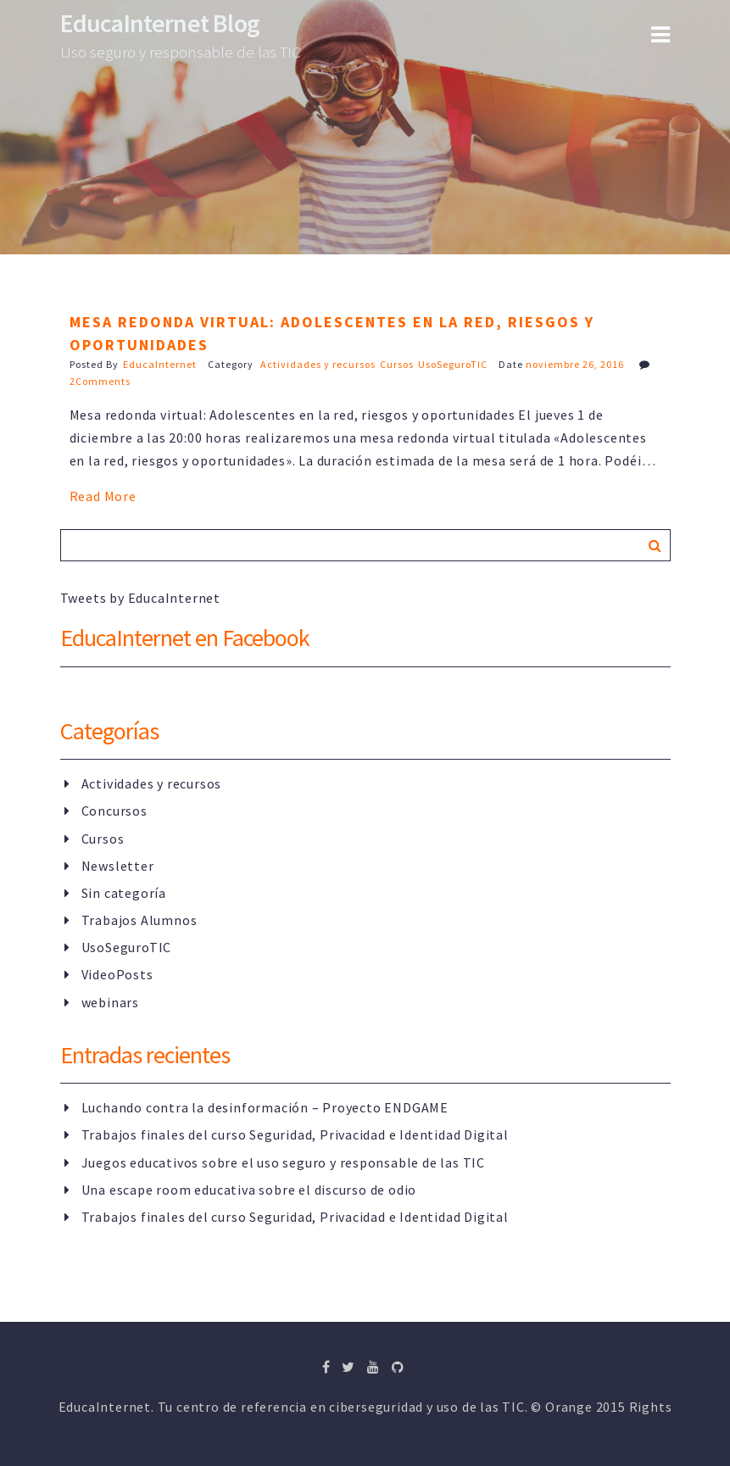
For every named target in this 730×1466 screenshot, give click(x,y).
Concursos (114, 810)
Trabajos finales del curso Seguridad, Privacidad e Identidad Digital (295, 1134)
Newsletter (117, 865)
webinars (110, 1002)
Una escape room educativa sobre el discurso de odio (249, 1189)
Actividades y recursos (318, 364)
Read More (103, 496)
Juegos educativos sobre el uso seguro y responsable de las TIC (283, 1162)
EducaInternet (160, 364)
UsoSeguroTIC (453, 364)
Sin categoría (123, 892)
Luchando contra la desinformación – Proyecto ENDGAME (265, 1107)
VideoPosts (117, 974)
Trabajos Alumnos (139, 919)
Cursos (397, 364)
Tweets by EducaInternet (140, 597)
